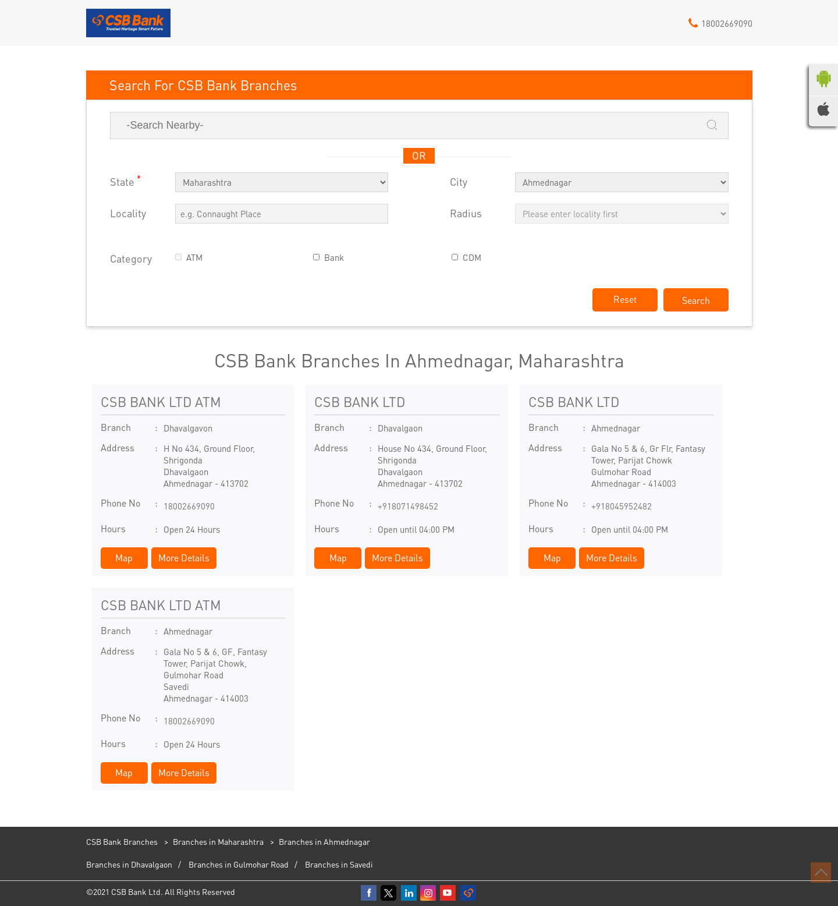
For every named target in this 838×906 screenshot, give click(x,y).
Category (131, 259)
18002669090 (189, 506)
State (125, 181)
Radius (466, 213)
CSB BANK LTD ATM (161, 401)
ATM (194, 258)
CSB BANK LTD (359, 401)
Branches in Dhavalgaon (129, 864)
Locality (128, 213)
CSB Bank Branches (122, 841)
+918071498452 (408, 506)
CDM (472, 258)
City (458, 182)
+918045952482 (621, 506)
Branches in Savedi (339, 864)
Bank (334, 258)
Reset (625, 299)
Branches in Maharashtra (218, 841)
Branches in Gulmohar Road (239, 864)
